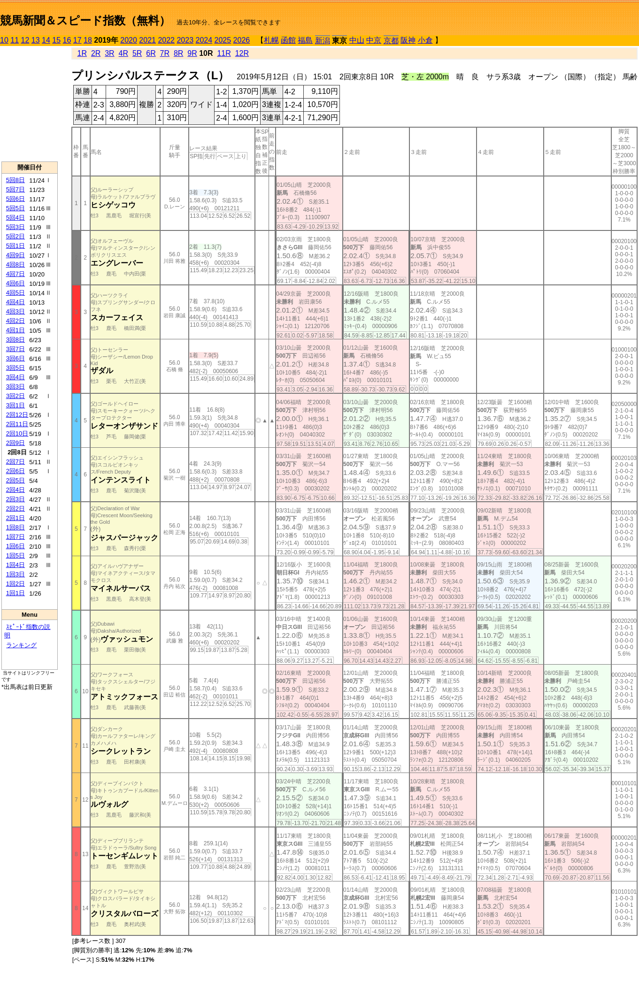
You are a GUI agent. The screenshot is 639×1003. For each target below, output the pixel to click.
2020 (128, 40)
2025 (223, 40)
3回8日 (15, 339)
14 (46, 40)
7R (164, 53)
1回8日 (15, 527)
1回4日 (15, 564)
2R (95, 53)
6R (150, 53)
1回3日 (15, 574)
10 (4, 40)
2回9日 (15, 442)
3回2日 (15, 395)
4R (123, 53)
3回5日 (15, 367)
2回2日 (15, 508)
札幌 (271, 40)
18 (88, 40)
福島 (305, 40)
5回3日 (15, 226)
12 (25, 40)
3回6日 (15, 358)
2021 (147, 40)
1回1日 (15, 593)
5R (137, 53)
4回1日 (15, 330)
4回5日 (15, 292)
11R (224, 53)
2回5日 (15, 480)
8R (178, 53)
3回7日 (15, 348)
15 (56, 40)
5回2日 (15, 236)
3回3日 (15, 386)
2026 (241, 40)
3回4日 (15, 377)
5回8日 (15, 180)
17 (77, 40)
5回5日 (15, 208)
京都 (391, 41)
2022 (166, 40)
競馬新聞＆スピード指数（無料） (85, 20)
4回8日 (15, 264)
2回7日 (15, 461)
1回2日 (15, 583)
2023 (185, 40)
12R (242, 53)
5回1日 (15, 245)
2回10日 (17, 433)
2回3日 (15, 499)
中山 (356, 40)
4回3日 (15, 311)
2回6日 (15, 471)
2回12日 (17, 414)
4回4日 (15, 302)
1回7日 (15, 536)
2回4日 (15, 489)
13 (35, 40)
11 (14, 40)
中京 (373, 40)
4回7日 (15, 273)
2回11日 (17, 424)
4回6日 (15, 283)
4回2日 (15, 320)
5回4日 (15, 217)
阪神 (408, 40)
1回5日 (15, 555)
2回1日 (15, 517)
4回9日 (15, 255)
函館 (288, 40)
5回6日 (15, 198)
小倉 (425, 40)
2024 (203, 40)
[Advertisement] (29, 103)
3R (109, 53)
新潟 (322, 41)
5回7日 (15, 189)
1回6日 (15, 546)
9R (192, 53)
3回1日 (15, 405)
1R (82, 53)
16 (67, 40)
